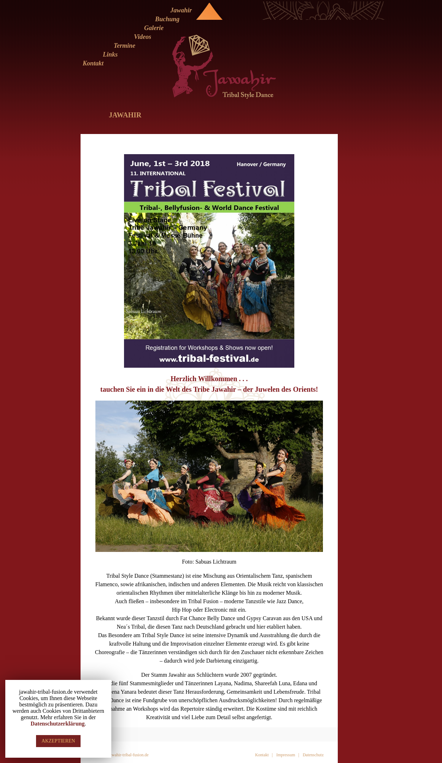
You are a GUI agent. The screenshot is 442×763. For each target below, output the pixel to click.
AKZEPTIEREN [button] (58, 741)
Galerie (154, 27)
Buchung (167, 19)
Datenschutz (313, 754)
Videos (142, 36)
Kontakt (93, 63)
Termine (124, 45)
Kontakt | (264, 754)
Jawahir (181, 10)
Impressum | (287, 754)
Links (110, 54)
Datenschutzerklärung (58, 724)
